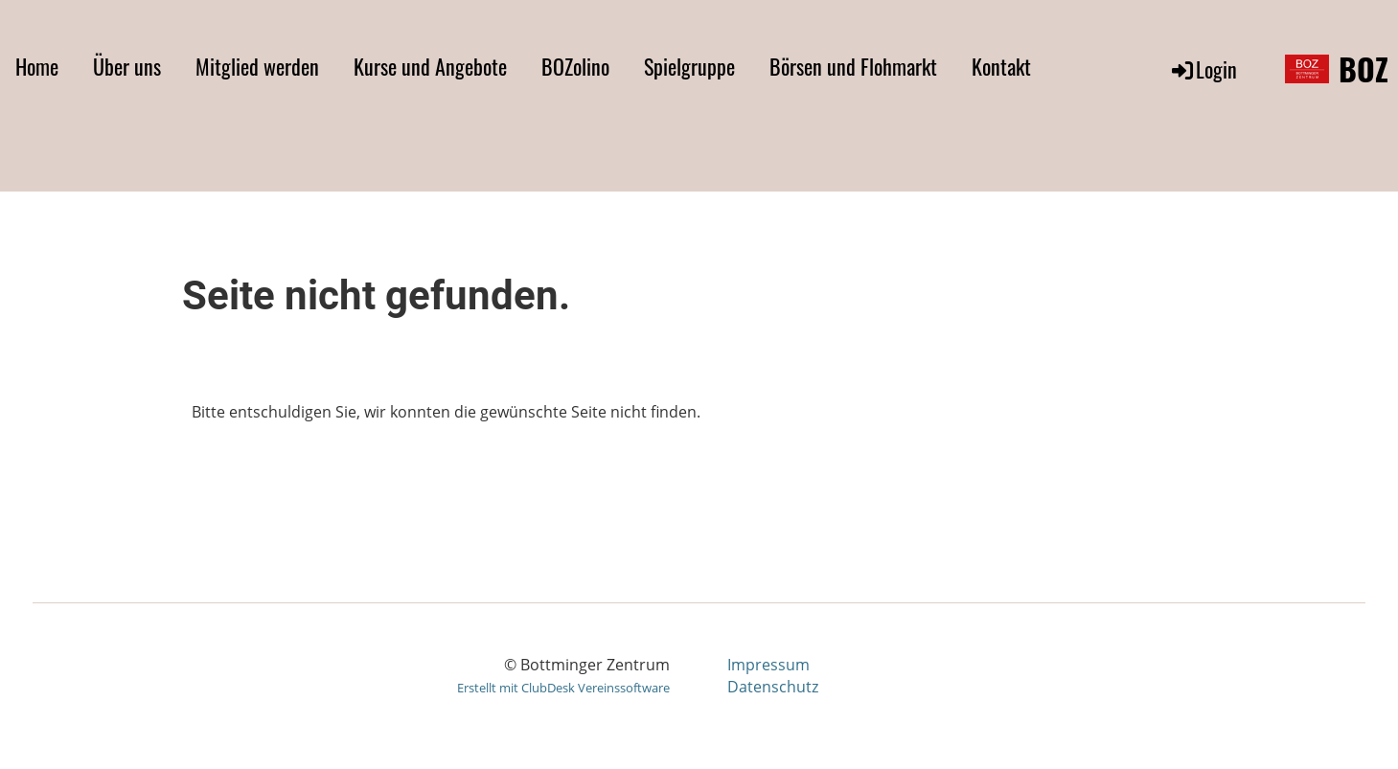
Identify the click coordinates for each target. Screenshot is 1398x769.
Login (1203, 69)
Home (36, 66)
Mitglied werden (257, 66)
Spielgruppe (689, 66)
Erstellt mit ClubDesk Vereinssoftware (563, 687)
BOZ (1363, 69)
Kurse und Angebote (430, 66)
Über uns (127, 66)
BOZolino (575, 66)
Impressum (768, 664)
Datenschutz (772, 686)
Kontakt (1001, 66)
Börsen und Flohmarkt (853, 66)
